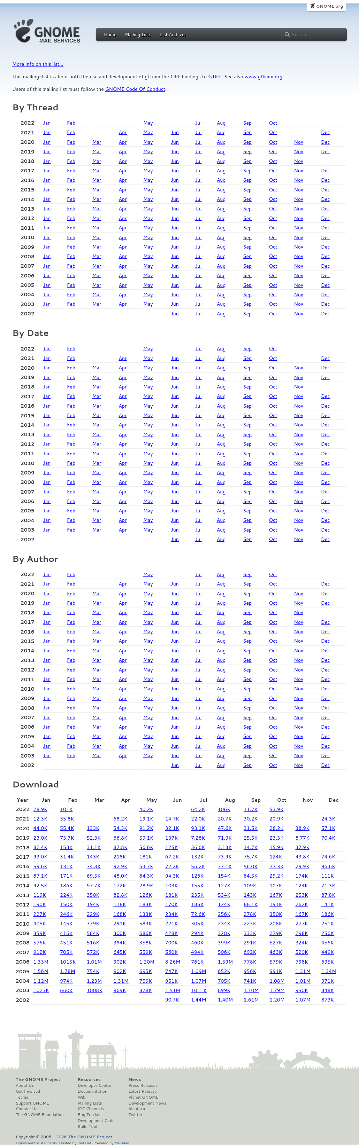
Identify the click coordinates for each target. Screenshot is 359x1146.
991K (275, 971)
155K (197, 885)
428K (171, 933)
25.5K (251, 837)
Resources (89, 1079)
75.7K (251, 856)
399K (224, 942)
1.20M (146, 961)
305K (197, 923)
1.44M (198, 999)
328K (224, 933)
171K (66, 875)
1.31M (302, 971)
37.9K (302, 847)
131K (66, 866)
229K (93, 914)
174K (301, 875)
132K (197, 856)
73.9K (225, 856)
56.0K (251, 866)
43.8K (302, 856)
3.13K (225, 847)
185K (197, 904)
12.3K (40, 818)
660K (66, 990)
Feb (71, 122)
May (148, 122)
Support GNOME (32, 1103)
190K (39, 904)
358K (145, 942)
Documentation (92, 1091)
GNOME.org (329, 6)
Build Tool (87, 1126)
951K (171, 981)
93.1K (198, 828)
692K (250, 952)
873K (327, 999)
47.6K (225, 828)
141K (327, 904)
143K (93, 856)
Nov (298, 142)
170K (171, 904)
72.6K (198, 914)
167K (275, 895)
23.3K (276, 837)
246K (66, 914)
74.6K (328, 856)
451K (66, 942)
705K (66, 952)
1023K (41, 990)
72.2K (172, 866)
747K (171, 971)
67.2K (172, 856)
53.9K (276, 809)
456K (327, 942)
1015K (68, 961)
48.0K (120, 875)
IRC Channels (91, 1109)
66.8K (120, 837)
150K (66, 904)
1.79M (276, 990)
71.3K (328, 885)
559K (145, 952)
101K (66, 809)
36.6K (198, 847)
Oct (273, 122)
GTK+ (214, 76)
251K (327, 923)
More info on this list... (37, 64)
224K (66, 895)
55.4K (67, 828)
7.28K (198, 837)
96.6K (328, 866)
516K (93, 942)
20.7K (225, 818)
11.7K (251, 809)
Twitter (135, 1114)
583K (145, 923)
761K (197, 961)
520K (301, 952)
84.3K (146, 875)
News (134, 1079)
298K (301, 933)
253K (301, 895)
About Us (25, 1085)
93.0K (40, 856)
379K (93, 923)
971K (327, 981)
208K (275, 923)
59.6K (40, 866)
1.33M (40, 961)
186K (66, 885)
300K (119, 933)
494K (197, 952)
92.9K (120, 866)
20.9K (276, 818)
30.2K (251, 818)
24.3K (328, 818)
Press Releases (142, 1085)
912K (39, 952)
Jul (198, 122)
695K (327, 961)
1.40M (225, 999)
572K (93, 952)
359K (39, 933)
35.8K (67, 818)
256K (224, 914)
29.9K (302, 866)
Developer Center (95, 1085)
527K (275, 942)
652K (224, 971)
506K (224, 952)
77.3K (276, 866)
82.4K (40, 847)
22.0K (198, 818)
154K (224, 875)
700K (171, 942)
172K (119, 885)
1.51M (172, 990)
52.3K (94, 837)
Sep (247, 122)
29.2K (276, 875)
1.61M (251, 999)
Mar (96, 142)
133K (93, 828)
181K (145, 856)
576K (39, 942)
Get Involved (28, 1091)
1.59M (225, 961)
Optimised (24, 1142)
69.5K (94, 875)
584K (93, 933)
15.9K (276, 847)
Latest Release (142, 1091)
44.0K (40, 828)
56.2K (198, 866)
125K (171, 847)
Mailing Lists (138, 34)
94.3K (172, 875)
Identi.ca (136, 1109)
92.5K (40, 885)
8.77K (302, 837)
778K (250, 961)
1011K (199, 990)
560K (171, 952)
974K (66, 981)
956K (250, 971)
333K (250, 933)
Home (110, 34)
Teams (22, 1097)
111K (327, 875)
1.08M (276, 981)
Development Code (96, 1120)
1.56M (40, 971)
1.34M (328, 971)
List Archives (173, 34)
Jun (175, 132)
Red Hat (84, 1142)
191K (275, 904)
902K (119, 961)
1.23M (94, 981)
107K (275, 885)
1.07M (198, 981)
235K (197, 895)
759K (145, 981)
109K (250, 885)
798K (301, 961)
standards (48, 1142)
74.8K (94, 866)
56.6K (146, 847)
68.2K (120, 818)
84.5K (251, 875)
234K (171, 914)
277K (301, 923)
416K (66, 933)
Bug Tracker (89, 1114)
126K (197, 875)
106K (224, 809)
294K (197, 933)
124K (275, 856)
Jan (47, 122)
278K (250, 914)
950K (301, 990)
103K (171, 885)
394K (119, 942)
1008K (94, 990)
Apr (123, 132)
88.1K (251, 904)
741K (250, 981)
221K (171, 923)
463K (275, 952)
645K (119, 952)
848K (327, 990)
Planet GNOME (143, 1097)
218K (119, 856)
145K (66, 923)
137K (171, 837)
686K (145, 933)
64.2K (198, 809)
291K (119, 923)
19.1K (146, 818)
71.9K (225, 837)
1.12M (40, 981)
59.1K (146, 837)
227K (39, 914)
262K (301, 904)
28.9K (40, 809)
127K (224, 885)
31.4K (67, 856)
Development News (147, 1103)
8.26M (172, 961)
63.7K (146, 866)
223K (250, 923)
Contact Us (26, 1109)
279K (275, 933)
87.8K (120, 847)
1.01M (94, 961)
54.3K (120, 828)
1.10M (251, 990)
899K (224, 990)
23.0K (40, 837)
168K (119, 914)
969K (119, 990)
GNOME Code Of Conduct (135, 89)
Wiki (82, 1097)
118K (119, 904)
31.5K (251, 828)
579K (275, 961)
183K (145, 904)
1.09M (198, 971)
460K (197, 942)
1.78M (67, 971)
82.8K (120, 895)
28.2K (276, 828)
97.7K (94, 885)
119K (39, 895)
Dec (325, 132)
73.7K (67, 837)
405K (39, 923)
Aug (221, 122)
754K (93, 971)
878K (145, 990)
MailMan (121, 1142)
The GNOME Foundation (40, 1114)
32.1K (172, 828)
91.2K (146, 828)
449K (327, 952)
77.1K (225, 866)
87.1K (40, 875)
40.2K (146, 809)
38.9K (302, 828)
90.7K (172, 999)
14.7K (172, 818)
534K (224, 895)
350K (93, 895)
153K (66, 847)
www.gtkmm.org (264, 76)
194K (93, 904)
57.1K (328, 828)
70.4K (328, 837)
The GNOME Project (38, 1079)
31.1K (94, 847)
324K (301, 942)
